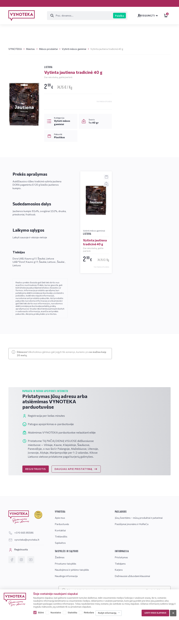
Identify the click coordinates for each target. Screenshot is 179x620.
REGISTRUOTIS (35, 475)
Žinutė (132, 183)
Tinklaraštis (103, 3)
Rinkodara (89, 612)
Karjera (12, 3)
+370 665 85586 (134, 158)
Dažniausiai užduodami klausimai (132, 576)
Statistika (72, 612)
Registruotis (18, 550)
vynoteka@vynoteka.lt (138, 163)
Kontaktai (80, 3)
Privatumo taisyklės (65, 563)
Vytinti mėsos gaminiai (74, 48)
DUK (156, 183)
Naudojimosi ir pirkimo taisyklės (72, 569)
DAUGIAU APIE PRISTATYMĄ (76, 476)
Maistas (30, 48)
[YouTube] (30, 559)
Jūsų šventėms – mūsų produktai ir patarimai (139, 517)
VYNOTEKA (15, 48)
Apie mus (60, 517)
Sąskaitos (125, 3)
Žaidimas (60, 557)
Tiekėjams (120, 563)
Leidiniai (155, 15)
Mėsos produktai (48, 48)
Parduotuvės (56, 3)
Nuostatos (56, 612)
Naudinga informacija (66, 576)
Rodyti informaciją (107, 613)
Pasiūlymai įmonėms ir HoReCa (131, 524)
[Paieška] (63, 15)
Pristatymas (31, 3)
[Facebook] (11, 559)
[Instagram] (21, 559)
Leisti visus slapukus (155, 613)
